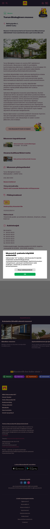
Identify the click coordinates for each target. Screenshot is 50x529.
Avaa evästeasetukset (25, 270)
